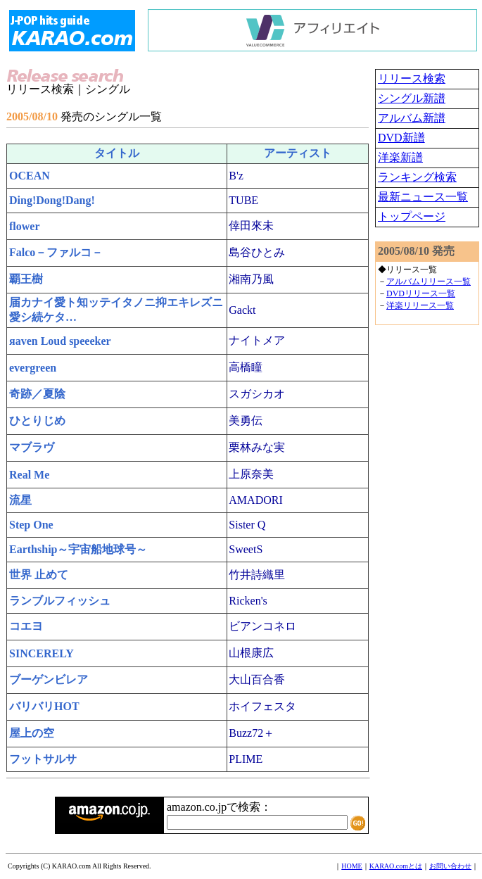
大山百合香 (257, 679)
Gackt (242, 310)
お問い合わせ (450, 866)
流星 (20, 500)
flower (24, 226)
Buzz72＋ (251, 733)
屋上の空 (31, 733)
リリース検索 (411, 78)
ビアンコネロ (262, 626)
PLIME (245, 759)
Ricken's (248, 601)
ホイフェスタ (262, 706)
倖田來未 (251, 226)
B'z (236, 176)
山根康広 (251, 653)
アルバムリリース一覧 (428, 281)
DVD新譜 (401, 138)
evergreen (32, 368)
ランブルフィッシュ (59, 601)
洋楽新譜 (400, 157)
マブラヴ (31, 447)
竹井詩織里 (257, 575)
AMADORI (255, 500)
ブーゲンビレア (48, 679)
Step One (31, 525)
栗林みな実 (257, 447)
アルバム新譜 (411, 118)
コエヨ (26, 626)
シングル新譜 (411, 98)
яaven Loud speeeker (60, 341)
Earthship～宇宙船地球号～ (78, 549)
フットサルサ (43, 759)
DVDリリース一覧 (420, 293)
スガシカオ (257, 394)
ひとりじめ (37, 420)
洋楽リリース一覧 (420, 305)
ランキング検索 (417, 177)
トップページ (411, 216)
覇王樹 (26, 279)
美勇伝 (245, 420)
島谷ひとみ (257, 252)
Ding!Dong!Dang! (52, 200)
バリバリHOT (44, 706)
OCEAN (29, 176)
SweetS (245, 549)
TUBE (243, 200)
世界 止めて (38, 575)
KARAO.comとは (395, 866)
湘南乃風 (251, 279)
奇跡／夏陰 (37, 394)
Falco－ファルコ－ (56, 252)
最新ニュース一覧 (423, 197)
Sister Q (247, 525)
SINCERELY (41, 653)
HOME (351, 866)
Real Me (29, 475)
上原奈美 (251, 474)
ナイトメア (257, 340)
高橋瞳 (245, 367)
